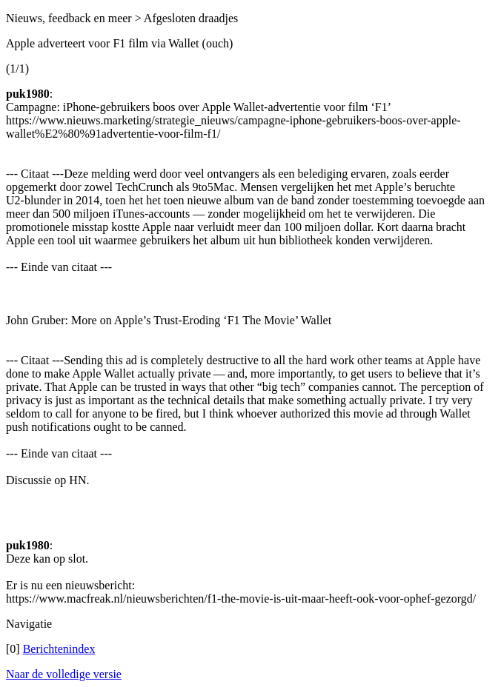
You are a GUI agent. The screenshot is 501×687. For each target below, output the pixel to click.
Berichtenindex (59, 649)
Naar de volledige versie (64, 674)
